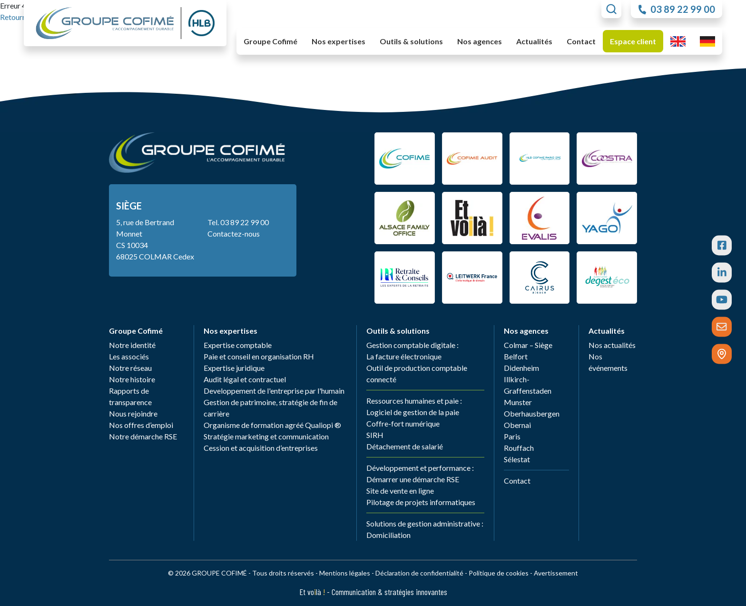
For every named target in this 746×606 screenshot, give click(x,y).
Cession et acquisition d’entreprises (261, 447)
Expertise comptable (238, 344)
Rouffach (519, 447)
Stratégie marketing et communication (266, 436)
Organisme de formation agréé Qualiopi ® (272, 424)
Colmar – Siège (528, 344)
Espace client (633, 41)
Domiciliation (388, 534)
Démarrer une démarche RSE (412, 479)
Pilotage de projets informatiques (420, 502)
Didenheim (521, 367)
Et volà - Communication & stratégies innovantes (373, 591)
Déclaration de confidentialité (419, 573)
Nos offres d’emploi (141, 424)
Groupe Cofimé (136, 330)
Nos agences (526, 330)
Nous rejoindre (133, 413)
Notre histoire (132, 379)
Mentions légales (344, 573)
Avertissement (556, 573)
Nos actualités (612, 344)
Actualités (607, 330)
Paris (512, 436)
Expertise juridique (234, 367)
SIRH (374, 434)
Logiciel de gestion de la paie (412, 412)
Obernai (517, 424)
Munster (518, 402)
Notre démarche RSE (143, 436)
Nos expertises (230, 330)
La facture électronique (404, 356)
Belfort (516, 356)
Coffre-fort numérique (403, 423)
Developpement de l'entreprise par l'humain (274, 390)
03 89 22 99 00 (244, 222)
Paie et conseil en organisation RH (259, 356)
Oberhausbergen (532, 413)
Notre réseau (130, 367)
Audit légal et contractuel (245, 379)
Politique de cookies (499, 573)
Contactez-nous (233, 233)
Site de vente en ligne (400, 490)
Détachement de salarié (404, 446)
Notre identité (132, 344)
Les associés (129, 356)
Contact (581, 41)
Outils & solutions (398, 330)
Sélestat (517, 459)
